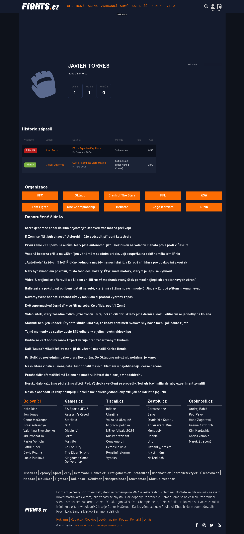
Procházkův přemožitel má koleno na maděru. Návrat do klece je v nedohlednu (84, 375)
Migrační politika (118, 426)
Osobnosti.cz (161, 473)
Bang (151, 415)
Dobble (153, 436)
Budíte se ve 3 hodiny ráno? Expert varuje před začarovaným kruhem (77, 341)
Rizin (204, 207)
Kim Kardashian (200, 431)
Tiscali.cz (30, 473)
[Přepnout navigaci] (213, 6)
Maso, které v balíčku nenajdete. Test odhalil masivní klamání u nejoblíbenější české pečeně (93, 367)
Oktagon (81, 196)
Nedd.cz (29, 479)
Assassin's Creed (77, 415)
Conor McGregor (35, 420)
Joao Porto (52, 150)
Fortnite (70, 442)
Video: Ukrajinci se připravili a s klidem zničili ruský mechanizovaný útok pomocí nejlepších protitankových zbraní (110, 280)
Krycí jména (156, 453)
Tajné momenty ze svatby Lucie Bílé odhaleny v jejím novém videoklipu (78, 332)
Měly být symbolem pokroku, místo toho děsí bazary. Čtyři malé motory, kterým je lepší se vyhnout (98, 272)
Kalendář (139, 6)
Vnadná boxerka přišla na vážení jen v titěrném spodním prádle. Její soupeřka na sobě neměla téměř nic (102, 254)
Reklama (62, 520)
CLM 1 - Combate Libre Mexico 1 (89, 163)
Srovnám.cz (138, 479)
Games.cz (98, 473)
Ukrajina (112, 415)
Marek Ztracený (200, 442)
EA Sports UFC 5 (77, 409)
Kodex (124, 520)
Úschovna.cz (209, 473)
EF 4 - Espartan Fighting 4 (87, 148)
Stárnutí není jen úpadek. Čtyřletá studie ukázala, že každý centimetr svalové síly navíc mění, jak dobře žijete (106, 323)
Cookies (90, 520)
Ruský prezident (117, 436)
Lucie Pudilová (33, 458)
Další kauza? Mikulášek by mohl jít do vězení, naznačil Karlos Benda (76, 349)
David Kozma (32, 453)
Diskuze (157, 6)
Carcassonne (157, 409)
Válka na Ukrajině (118, 420)
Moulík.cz (45, 479)
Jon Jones (30, 415)
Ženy (67, 473)
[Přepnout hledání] (206, 6)
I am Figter (40, 207)
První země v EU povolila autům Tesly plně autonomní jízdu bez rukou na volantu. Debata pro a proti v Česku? (106, 245)
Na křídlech (156, 458)
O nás (147, 520)
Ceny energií (115, 442)
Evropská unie (116, 447)
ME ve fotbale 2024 (120, 431)
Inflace (111, 409)
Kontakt (136, 520)
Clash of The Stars (122, 196)
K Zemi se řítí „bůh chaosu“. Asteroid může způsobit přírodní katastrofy (78, 237)
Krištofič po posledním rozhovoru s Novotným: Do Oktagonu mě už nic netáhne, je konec (91, 358)
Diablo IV (71, 431)
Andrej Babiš (198, 409)
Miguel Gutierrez (55, 165)
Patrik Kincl (31, 447)
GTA (68, 426)
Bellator (122, 207)
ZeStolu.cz (141, 473)
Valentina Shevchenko (39, 431)
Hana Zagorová (200, 420)
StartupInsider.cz (162, 479)
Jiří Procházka (33, 436)
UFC (70, 6)
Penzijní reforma (118, 453)
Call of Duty (73, 447)
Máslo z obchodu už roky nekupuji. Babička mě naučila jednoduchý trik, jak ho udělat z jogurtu (95, 392)
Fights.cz (61, 479)
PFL (163, 196)
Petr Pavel (196, 415)
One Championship (81, 207)
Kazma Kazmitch (201, 426)
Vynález (111, 458)
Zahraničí (109, 6)
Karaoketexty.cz (185, 473)
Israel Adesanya (34, 426)
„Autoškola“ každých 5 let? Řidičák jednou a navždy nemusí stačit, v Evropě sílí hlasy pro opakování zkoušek (106, 263)
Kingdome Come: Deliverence (77, 460)
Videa (170, 6)
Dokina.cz (78, 479)
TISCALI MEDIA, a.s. (84, 525)
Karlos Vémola (33, 442)
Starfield (71, 420)
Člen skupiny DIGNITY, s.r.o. (109, 525)
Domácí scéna (87, 6)
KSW (204, 196)
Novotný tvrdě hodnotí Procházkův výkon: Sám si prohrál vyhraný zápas (79, 297)
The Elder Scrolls (77, 453)
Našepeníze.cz (115, 479)
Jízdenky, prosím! (160, 447)
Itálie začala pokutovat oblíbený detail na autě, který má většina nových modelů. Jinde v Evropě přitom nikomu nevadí (113, 289)
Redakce (77, 520)
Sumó (124, 6)
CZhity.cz (95, 479)
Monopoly (155, 431)
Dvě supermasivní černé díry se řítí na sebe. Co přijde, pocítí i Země (75, 306)
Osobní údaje (107, 520)
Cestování (81, 473)
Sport (57, 473)
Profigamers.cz (119, 473)
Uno (150, 442)
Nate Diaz (30, 409)
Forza (69, 436)
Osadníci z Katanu (160, 420)
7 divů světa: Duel (160, 426)
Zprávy (45, 473)
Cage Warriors (163, 207)
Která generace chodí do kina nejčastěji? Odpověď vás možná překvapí (78, 228)
